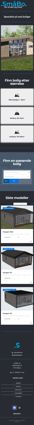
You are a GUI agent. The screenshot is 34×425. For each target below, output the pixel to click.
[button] (3, 48)
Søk (14, 181)
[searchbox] (17, 173)
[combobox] (17, 173)
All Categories (9, 176)
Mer (6, 181)
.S (17, 345)
